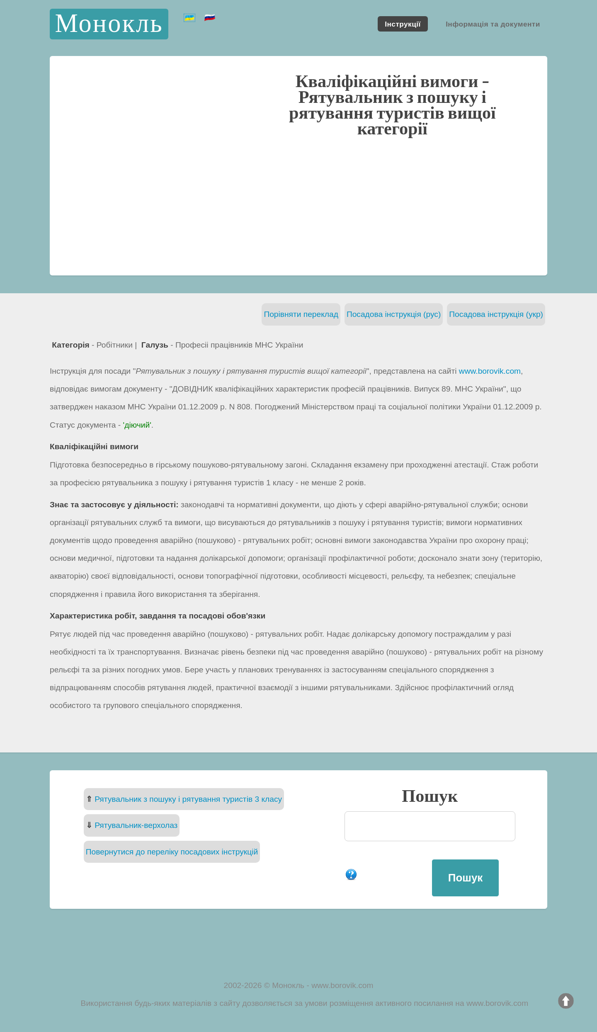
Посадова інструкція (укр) (496, 314)
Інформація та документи (493, 23)
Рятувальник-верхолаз (136, 825)
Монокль (109, 24)
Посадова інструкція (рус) (394, 314)
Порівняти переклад (301, 314)
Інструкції (402, 23)
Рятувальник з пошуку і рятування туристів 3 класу (188, 799)
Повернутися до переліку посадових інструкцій (172, 851)
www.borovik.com (490, 371)
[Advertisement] (298, 205)
